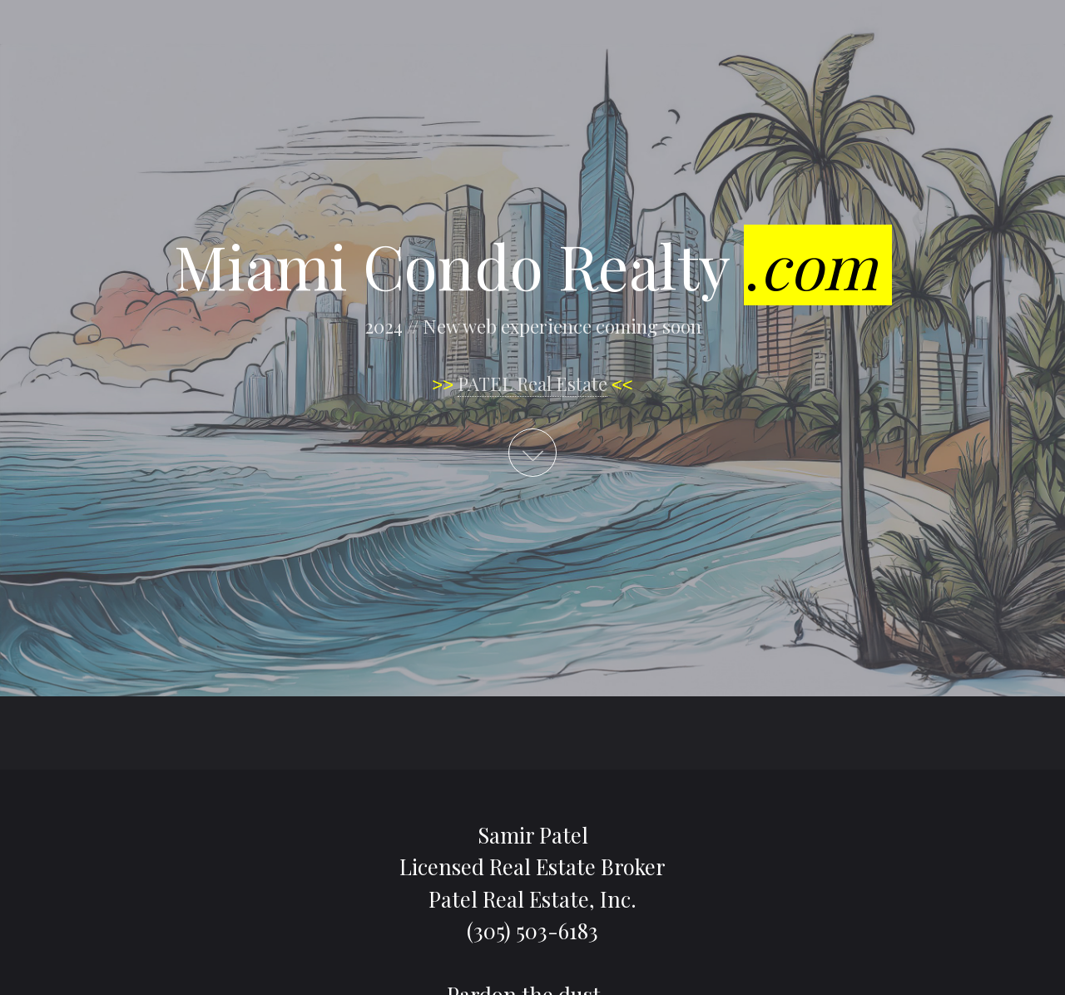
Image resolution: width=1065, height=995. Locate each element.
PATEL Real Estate (532, 383)
